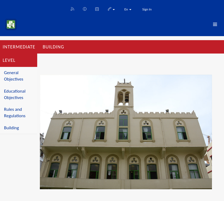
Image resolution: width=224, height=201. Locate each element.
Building (11, 128)
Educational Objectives (14, 94)
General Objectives (13, 76)
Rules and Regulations (14, 113)
